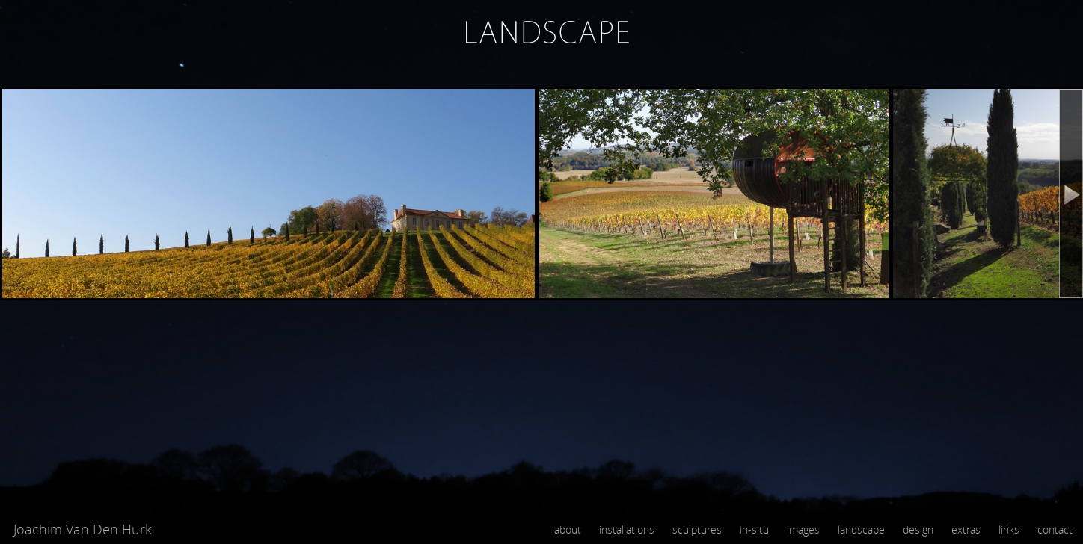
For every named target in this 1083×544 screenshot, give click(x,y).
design (918, 529)
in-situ (754, 529)
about (567, 529)
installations (626, 529)
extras (966, 529)
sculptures (697, 529)
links (1008, 529)
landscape (861, 529)
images (803, 529)
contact (1055, 529)
